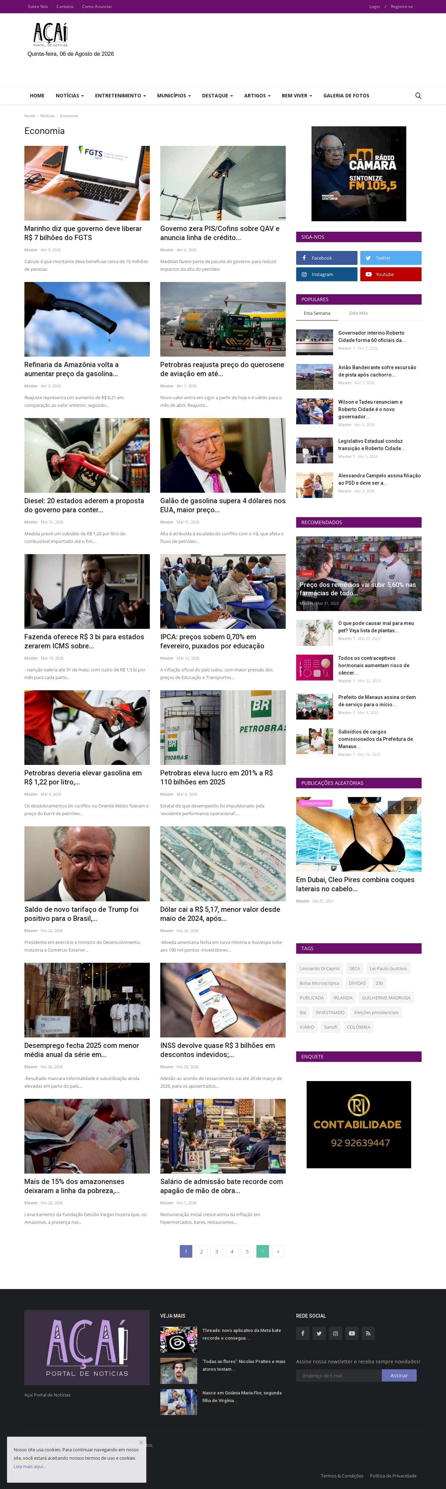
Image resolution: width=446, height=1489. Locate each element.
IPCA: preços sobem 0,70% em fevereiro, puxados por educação (212, 641)
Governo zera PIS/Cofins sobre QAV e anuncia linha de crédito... (219, 233)
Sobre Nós (38, 6)
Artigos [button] (257, 95)
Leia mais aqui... (30, 1466)
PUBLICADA (312, 998)
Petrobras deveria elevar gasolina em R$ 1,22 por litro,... (83, 777)
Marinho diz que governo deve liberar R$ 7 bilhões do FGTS (83, 233)
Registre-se (402, 6)
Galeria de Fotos (346, 95)
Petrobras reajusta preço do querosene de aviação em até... (222, 369)
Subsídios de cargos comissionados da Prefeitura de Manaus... (375, 739)
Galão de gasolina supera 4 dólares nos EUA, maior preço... (223, 505)
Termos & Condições (342, 1476)
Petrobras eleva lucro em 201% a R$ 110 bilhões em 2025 (216, 777)
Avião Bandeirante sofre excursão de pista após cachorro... (377, 371)
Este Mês (358, 313)
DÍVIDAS (357, 983)
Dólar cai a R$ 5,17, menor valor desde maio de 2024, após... (220, 914)
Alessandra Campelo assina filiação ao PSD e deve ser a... (379, 479)
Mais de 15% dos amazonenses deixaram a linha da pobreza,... (74, 1186)
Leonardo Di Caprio (320, 968)
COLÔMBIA (358, 1027)
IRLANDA (342, 998)
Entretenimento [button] (120, 95)
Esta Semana (317, 313)
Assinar (399, 1375)
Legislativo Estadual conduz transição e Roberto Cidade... (371, 444)
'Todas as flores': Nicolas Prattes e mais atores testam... (243, 1365)
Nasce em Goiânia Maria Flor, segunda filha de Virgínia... (242, 1396)
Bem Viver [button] (297, 95)
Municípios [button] (174, 95)
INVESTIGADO (330, 1012)
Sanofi (330, 1027)
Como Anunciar (97, 6)
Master (31, 249)
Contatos (65, 6)
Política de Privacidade (393, 1476)
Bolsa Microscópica (319, 983)
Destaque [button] (217, 95)
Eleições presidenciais (376, 1012)
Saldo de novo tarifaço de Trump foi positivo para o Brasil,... (81, 914)
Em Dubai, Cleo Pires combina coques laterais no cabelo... (355, 884)
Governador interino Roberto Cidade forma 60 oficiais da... (372, 336)
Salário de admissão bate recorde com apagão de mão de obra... (221, 1186)
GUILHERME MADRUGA (386, 998)
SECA (354, 968)
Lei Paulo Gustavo (388, 968)
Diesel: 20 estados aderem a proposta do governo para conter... (84, 505)
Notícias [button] (70, 95)
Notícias (47, 115)
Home (37, 95)
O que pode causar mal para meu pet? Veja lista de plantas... (376, 626)
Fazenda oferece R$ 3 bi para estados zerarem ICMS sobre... (84, 641)
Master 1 (346, 348)
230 (379, 983)
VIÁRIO (307, 1027)
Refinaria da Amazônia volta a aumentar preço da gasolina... (71, 369)
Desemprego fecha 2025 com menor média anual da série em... (81, 1050)
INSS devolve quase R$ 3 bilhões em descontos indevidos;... (217, 1050)
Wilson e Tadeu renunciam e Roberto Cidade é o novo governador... (370, 409)
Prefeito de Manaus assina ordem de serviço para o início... (377, 700)
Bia (303, 1012)
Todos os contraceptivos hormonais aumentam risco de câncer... (373, 665)
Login (374, 6)
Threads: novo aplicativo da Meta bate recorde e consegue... (241, 1334)
